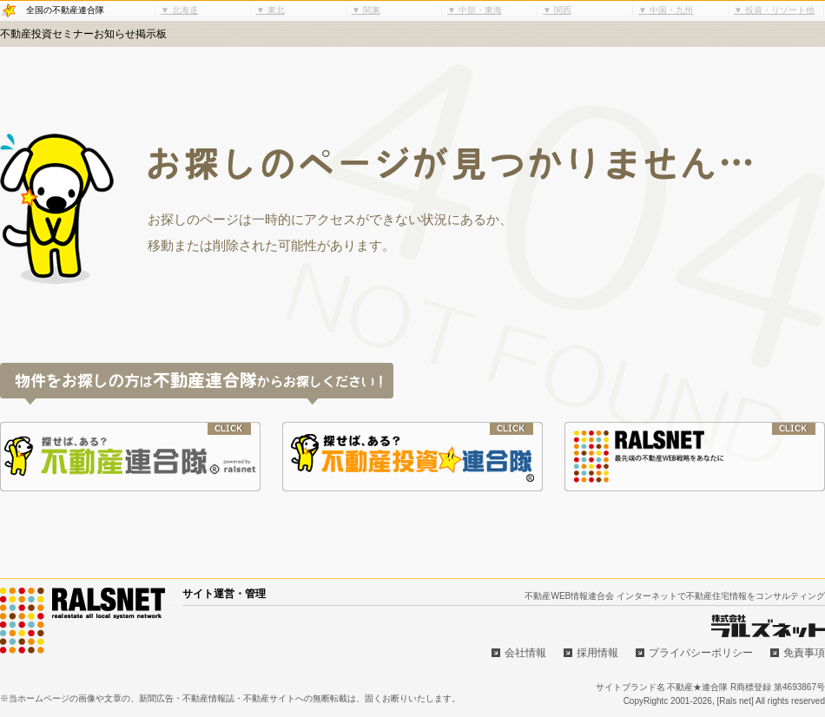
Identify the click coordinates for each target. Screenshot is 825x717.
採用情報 (597, 653)
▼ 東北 (270, 10)
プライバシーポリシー (701, 653)
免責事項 (804, 653)
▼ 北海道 (179, 10)
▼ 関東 (366, 10)
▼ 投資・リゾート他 (774, 10)
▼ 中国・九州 (665, 10)
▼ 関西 (557, 10)
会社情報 (525, 653)
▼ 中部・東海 (474, 10)
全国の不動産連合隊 (65, 10)
